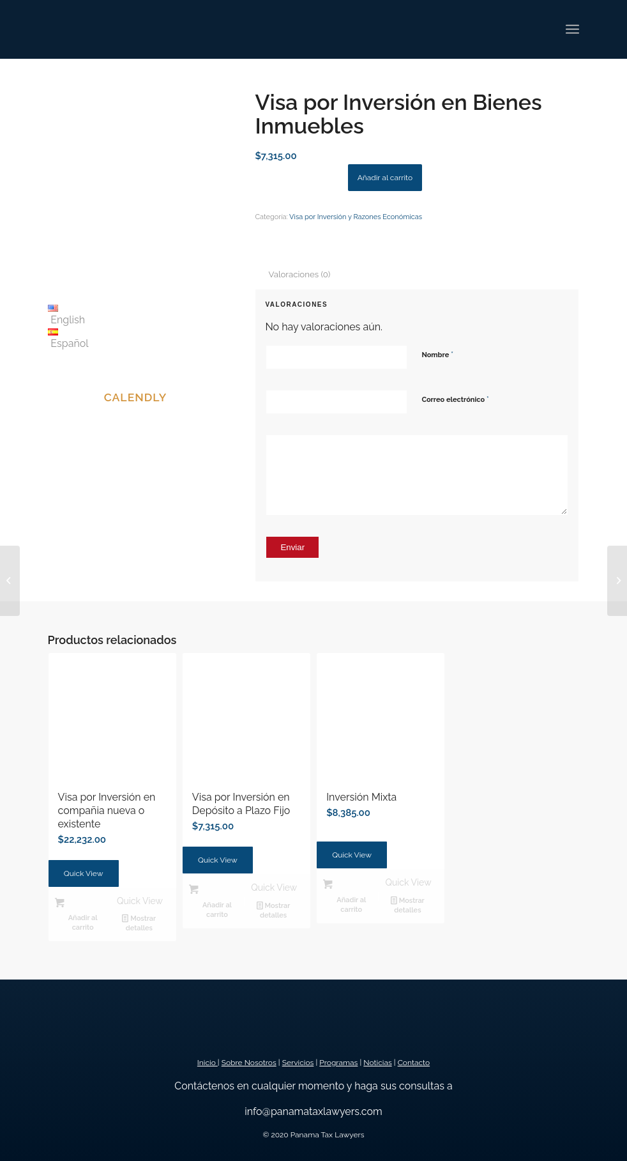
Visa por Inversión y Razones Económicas (355, 217)
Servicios (298, 1062)
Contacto (414, 1062)
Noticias (377, 1062)
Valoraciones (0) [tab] (299, 274)
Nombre (437, 354)
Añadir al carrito (385, 177)
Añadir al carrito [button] (83, 923)
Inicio (207, 1062)
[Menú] (572, 29)
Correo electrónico (455, 399)
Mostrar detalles (139, 922)
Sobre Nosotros (249, 1062)
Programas (338, 1062)
